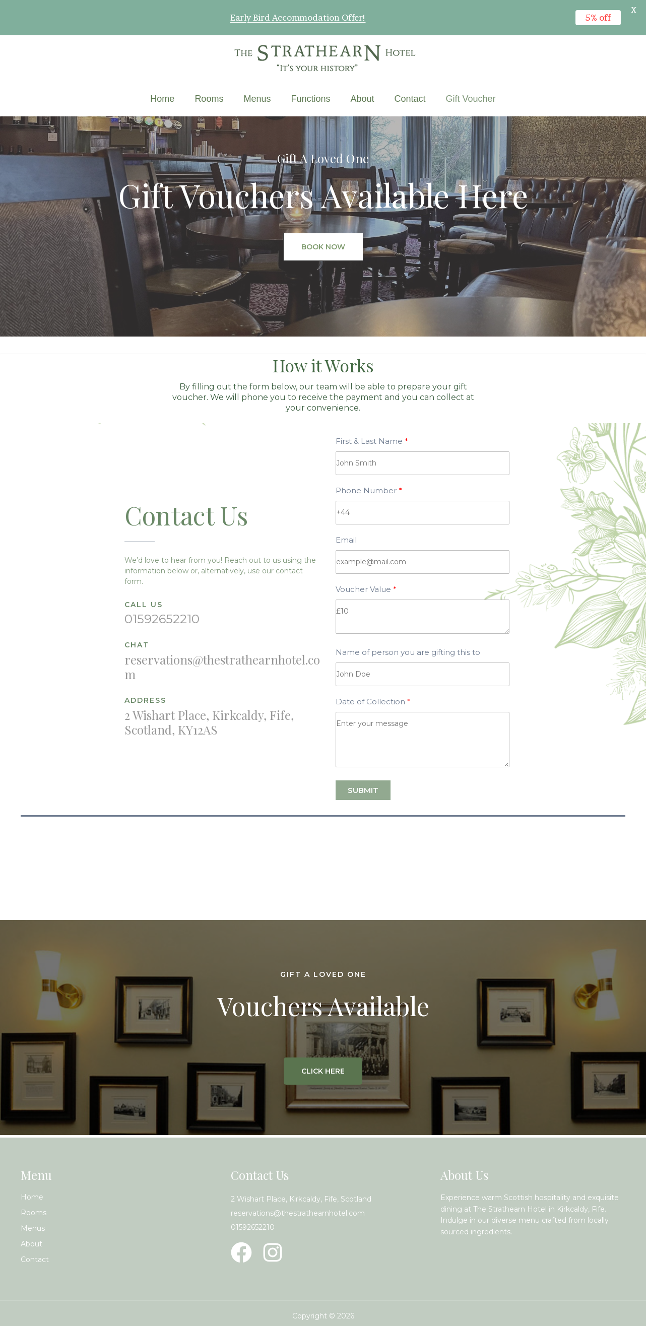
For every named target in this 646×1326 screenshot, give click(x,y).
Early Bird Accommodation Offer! (298, 17)
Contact (410, 99)
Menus (257, 99)
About (362, 99)
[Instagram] (272, 1252)
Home (162, 99)
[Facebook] (241, 1252)
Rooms (209, 99)
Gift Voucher (471, 99)
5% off (598, 17)
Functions (310, 99)
